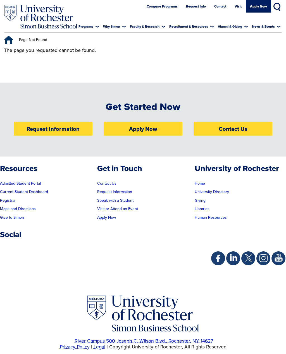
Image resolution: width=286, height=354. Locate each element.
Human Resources (211, 218)
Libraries (202, 209)
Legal (99, 347)
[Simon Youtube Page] (278, 258)
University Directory (212, 192)
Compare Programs (162, 6)
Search (277, 6)
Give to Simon (12, 218)
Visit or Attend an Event (117, 209)
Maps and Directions (18, 209)
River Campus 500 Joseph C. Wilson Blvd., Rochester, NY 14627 (144, 341)
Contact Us (233, 129)
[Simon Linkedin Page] (233, 258)
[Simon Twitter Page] (248, 258)
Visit (238, 6)
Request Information (53, 129)
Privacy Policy (75, 347)
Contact (220, 6)
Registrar (8, 201)
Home (200, 184)
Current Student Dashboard (24, 192)
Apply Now (258, 6)
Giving (200, 201)
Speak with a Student (115, 201)
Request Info (196, 6)
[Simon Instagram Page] (263, 258)
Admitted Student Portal (20, 184)
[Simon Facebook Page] (218, 258)
